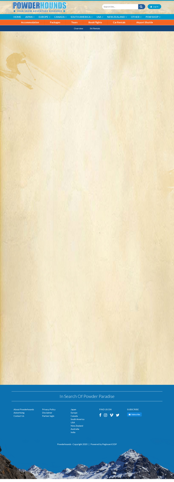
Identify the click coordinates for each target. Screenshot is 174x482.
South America (82, 20)
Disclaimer (47, 415)
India (73, 435)
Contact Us (19, 419)
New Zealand (117, 20)
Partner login (48, 419)
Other (136, 20)
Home (17, 19)
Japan (30, 20)
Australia (75, 432)
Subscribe (134, 417)
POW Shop (153, 20)
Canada (60, 20)
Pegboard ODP (109, 447)
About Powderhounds (24, 412)
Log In (154, 9)
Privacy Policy (48, 412)
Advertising (19, 415)
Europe (44, 20)
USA (100, 20)
